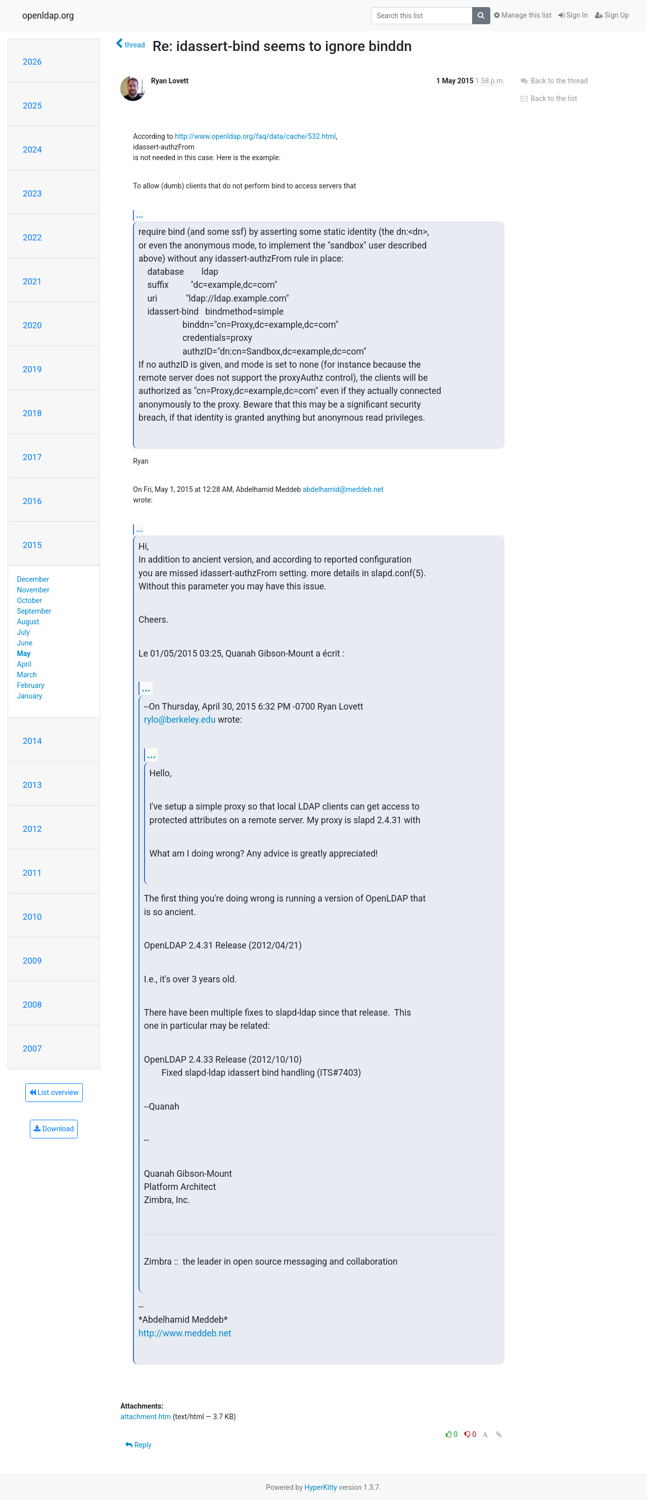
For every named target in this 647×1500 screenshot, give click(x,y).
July (23, 632)
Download (54, 1129)
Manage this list (522, 15)
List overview (54, 1092)
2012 (32, 829)
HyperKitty (320, 1487)
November (33, 590)
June (25, 643)
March (27, 675)
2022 (32, 237)
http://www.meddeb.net (184, 1333)
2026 (32, 62)
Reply (138, 1445)
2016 (32, 501)
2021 (32, 281)
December (33, 579)
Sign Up (612, 15)
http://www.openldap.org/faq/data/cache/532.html (255, 136)
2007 (32, 1048)
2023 (32, 193)
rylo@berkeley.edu (180, 720)
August (28, 622)
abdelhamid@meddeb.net (343, 489)
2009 (32, 961)
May (24, 653)
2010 (32, 917)
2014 (32, 741)
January (29, 696)
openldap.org (48, 16)
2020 (32, 325)
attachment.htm (145, 1417)
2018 (32, 413)
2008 (32, 1004)
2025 (32, 106)
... (139, 215)
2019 (32, 369)
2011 (32, 873)
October (29, 600)
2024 (32, 149)
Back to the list (548, 98)
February (30, 685)
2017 (32, 457)
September (34, 611)
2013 (32, 785)
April (24, 664)
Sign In (573, 15)
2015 (32, 545)
